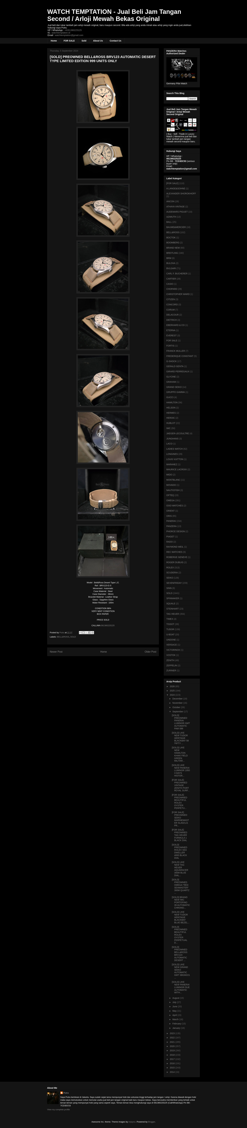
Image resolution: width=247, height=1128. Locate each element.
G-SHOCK (171, 361)
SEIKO (169, 577)
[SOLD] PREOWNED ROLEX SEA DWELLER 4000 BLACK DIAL (179, 851)
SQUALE (170, 603)
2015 (172, 1067)
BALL (169, 222)
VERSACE (171, 644)
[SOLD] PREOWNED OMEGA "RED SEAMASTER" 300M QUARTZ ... (180, 886)
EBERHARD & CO (175, 325)
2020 (172, 1046)
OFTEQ (170, 495)
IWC (168, 428)
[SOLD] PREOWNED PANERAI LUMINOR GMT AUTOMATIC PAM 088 (181, 722)
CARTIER (171, 278)
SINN (169, 588)
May (174, 1011)
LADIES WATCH (174, 449)
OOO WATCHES (174, 505)
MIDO (169, 474)
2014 (172, 1072)
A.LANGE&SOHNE (175, 188)
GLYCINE (171, 376)
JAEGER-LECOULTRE (177, 433)
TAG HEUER (172, 614)
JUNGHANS (172, 438)
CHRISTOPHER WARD (178, 294)
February (177, 1023)
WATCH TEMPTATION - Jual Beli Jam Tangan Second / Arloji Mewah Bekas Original (114, 15)
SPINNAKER (172, 598)
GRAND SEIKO (174, 387)
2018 (172, 1055)
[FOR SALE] (172, 183)
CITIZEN (170, 299)
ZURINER (171, 670)
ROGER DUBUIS (174, 562)
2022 (172, 1037)
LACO (169, 443)
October (176, 707)
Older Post (150, 651)
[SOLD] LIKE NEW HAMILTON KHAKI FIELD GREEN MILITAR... (180, 754)
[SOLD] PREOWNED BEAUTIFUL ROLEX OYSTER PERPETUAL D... (179, 935)
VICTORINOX (173, 650)
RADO (169, 541)
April (174, 1015)
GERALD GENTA (175, 366)
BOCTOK (171, 237)
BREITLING (172, 253)
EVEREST (171, 335)
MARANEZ (171, 464)
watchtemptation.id (61, 32)
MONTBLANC (173, 480)
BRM (168, 258)
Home (54, 40)
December (177, 698)
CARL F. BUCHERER (176, 273)
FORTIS (170, 345)
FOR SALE (69, 40)
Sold (84, 40)
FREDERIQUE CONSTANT (179, 356)
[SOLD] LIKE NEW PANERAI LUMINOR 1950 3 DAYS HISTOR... (181, 770)
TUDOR (170, 629)
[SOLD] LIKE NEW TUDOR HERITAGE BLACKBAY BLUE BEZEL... (180, 917)
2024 (172, 695)
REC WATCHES (174, 552)
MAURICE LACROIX (176, 469)
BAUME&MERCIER (176, 227)
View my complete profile (58, 1109)
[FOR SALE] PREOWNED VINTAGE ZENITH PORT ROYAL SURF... (181, 785)
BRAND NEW (173, 248)
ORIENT (170, 511)
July (174, 1002)
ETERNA (170, 330)
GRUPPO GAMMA (175, 392)
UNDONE (171, 639)
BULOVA (170, 263)
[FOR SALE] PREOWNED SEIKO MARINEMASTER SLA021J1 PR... (180, 819)
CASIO (169, 284)
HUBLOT (170, 423)
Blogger (151, 1122)
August (176, 998)
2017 (172, 1059)
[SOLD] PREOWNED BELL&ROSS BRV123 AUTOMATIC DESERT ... (179, 954)
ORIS (169, 516)
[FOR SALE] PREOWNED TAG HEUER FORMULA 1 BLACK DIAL (179, 835)
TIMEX (169, 619)
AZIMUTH (171, 217)
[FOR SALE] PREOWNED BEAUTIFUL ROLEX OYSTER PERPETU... (179, 801)
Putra (66, 1093)
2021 (172, 1042)
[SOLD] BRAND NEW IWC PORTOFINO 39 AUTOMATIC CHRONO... (181, 902)
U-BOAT (170, 634)
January (176, 1028)
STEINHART (172, 608)
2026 (172, 686)
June (175, 1006)
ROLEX (170, 567)
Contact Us (115, 40)
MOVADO (171, 485)
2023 (172, 1033)
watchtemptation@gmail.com (69, 35)
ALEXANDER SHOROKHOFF (181, 193)
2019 (172, 1050)
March (175, 1019)
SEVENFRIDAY (174, 583)
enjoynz (132, 1122)
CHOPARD (171, 289)
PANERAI (171, 521)
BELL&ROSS (63, 637)
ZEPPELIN (171, 665)
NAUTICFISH (173, 490)
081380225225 (108, 625)
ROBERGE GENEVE (176, 557)
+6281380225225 (73, 30)
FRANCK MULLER (175, 351)
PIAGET (170, 536)
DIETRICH (171, 320)
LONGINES (172, 454)
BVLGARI (171, 268)
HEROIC (170, 418)
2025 (172, 690)
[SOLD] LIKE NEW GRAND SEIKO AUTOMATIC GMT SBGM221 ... (181, 971)
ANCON (170, 201)
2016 (172, 1063)
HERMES (171, 413)
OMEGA (170, 500)
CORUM (170, 309)
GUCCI (169, 397)
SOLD (73, 637)
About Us (98, 40)
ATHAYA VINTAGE (175, 206)
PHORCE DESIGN (175, 531)
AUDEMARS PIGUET (177, 212)
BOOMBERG (172, 242)
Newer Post (56, 651)
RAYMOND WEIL (175, 547)
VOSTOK (170, 655)
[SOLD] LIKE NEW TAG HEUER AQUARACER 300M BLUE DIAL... (180, 869)
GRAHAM (171, 382)
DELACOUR (172, 314)
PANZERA (171, 526)
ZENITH (170, 660)
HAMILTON (172, 402)
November (177, 703)
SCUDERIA (172, 572)
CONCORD (172, 304)
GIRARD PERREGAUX (177, 371)
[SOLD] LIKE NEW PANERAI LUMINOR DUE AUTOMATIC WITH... (181, 987)
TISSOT (170, 624)
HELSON (170, 407)
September (178, 711)
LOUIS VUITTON (174, 459)
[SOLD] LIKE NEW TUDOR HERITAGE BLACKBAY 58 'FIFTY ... (180, 738)
